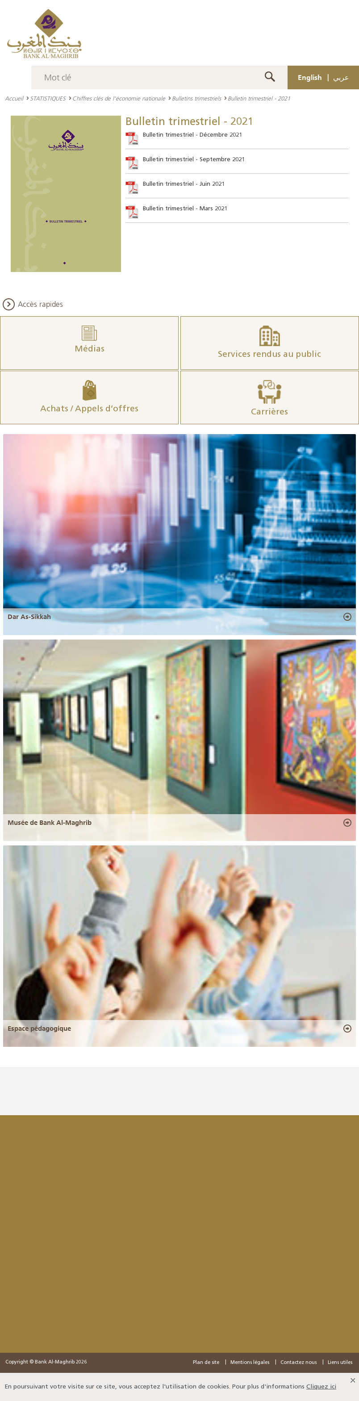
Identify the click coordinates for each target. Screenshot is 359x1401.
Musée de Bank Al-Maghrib (50, 823)
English (310, 77)
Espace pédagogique (39, 1029)
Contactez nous (298, 1362)
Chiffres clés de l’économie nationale (118, 98)
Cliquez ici (321, 1387)
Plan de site (206, 1362)
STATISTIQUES (48, 98)
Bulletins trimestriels (196, 98)
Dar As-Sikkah (29, 617)
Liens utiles (340, 1362)
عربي (341, 77)
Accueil (14, 98)
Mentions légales (249, 1362)
